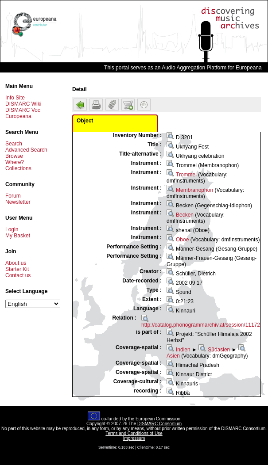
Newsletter (18, 202)
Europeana (18, 116)
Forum (13, 196)
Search (13, 144)
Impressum (134, 438)
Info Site (15, 98)
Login (11, 229)
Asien (173, 356)
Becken (185, 215)
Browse (14, 156)
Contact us (18, 275)
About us (15, 263)
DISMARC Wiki (23, 104)
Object (85, 121)
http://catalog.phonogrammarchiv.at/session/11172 (200, 325)
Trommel (186, 175)
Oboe (182, 239)
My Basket (17, 235)
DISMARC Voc (22, 110)
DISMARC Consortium (159, 423)
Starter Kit (17, 269)
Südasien (219, 350)
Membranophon (194, 190)
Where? (14, 162)
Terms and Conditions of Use (133, 433)
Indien (183, 350)
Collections (18, 168)
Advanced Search (26, 150)
